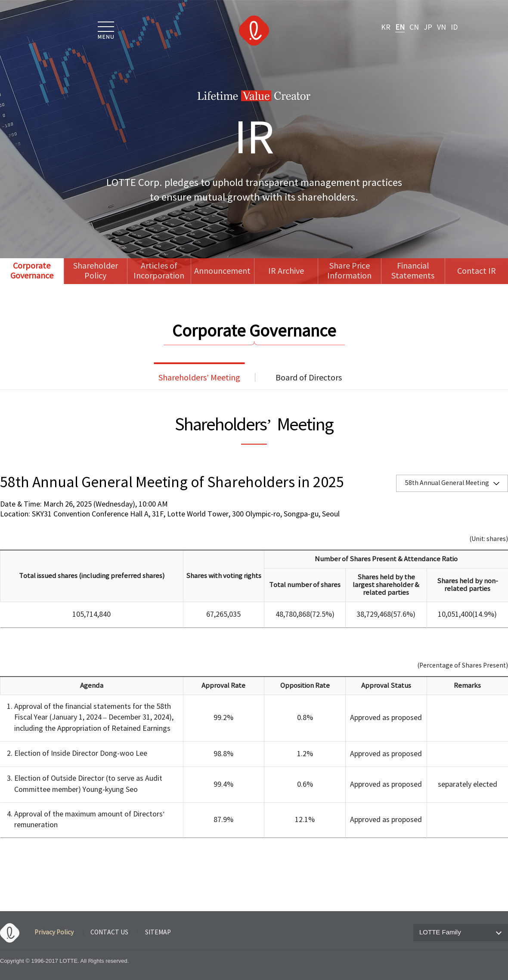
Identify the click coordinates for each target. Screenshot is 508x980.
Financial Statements (412, 271)
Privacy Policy (54, 932)
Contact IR (476, 271)
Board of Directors (309, 378)
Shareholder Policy (95, 271)
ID (454, 27)
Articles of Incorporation (158, 271)
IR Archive (286, 271)
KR (385, 27)
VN (441, 27)
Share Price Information (349, 271)
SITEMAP (158, 932)
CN (414, 27)
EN (400, 27)
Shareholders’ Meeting (199, 378)
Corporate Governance (31, 271)
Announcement (222, 271)
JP (428, 27)
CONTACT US (109, 932)
